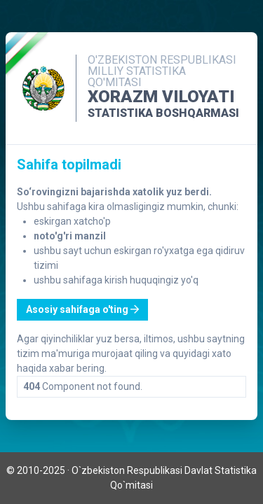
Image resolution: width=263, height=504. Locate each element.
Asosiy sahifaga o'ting (82, 309)
